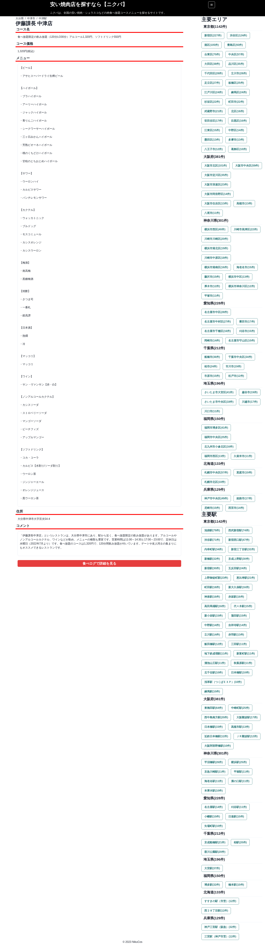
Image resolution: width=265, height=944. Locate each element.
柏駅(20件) (240, 842)
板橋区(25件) (236, 82)
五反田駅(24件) (237, 568)
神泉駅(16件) (212, 596)
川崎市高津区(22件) (245, 229)
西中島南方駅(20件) (216, 717)
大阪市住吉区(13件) (216, 203)
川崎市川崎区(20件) (216, 238)
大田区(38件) (212, 63)
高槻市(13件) (244, 203)
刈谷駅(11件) (239, 807)
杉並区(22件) (212, 101)
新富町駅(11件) (245, 653)
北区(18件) (237, 111)
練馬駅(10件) (212, 691)
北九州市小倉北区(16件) (218, 446)
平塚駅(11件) (241, 771)
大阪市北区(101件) (215, 165)
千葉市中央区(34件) (240, 357)
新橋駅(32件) (212, 558)
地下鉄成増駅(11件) (216, 653)
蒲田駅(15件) (239, 615)
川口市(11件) (212, 411)
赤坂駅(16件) (236, 596)
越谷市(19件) (249, 392)
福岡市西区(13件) (214, 456)
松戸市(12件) (236, 375)
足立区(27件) (212, 82)
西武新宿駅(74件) (238, 530)
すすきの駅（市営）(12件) (220, 901)
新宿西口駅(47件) (238, 539)
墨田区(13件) (212, 139)
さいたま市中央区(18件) (218, 401)
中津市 (31, 18)
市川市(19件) (233, 366)
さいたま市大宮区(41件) (218, 392)
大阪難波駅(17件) (246, 717)
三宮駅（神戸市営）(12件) (220, 936)
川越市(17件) (249, 401)
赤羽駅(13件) (236, 634)
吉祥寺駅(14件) (237, 625)
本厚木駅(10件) (213, 790)
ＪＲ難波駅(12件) (246, 736)
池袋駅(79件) (212, 530)
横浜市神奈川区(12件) (241, 286)
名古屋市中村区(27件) (217, 321)
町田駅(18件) (212, 587)
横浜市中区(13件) (238, 276)
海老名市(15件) (245, 267)
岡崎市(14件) (212, 340)
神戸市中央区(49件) (216, 498)
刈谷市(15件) (247, 331)
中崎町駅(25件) (240, 707)
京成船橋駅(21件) (214, 842)
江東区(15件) (212, 130)
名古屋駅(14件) (213, 807)
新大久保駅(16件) (238, 587)
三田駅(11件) (239, 644)
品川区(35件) (236, 63)
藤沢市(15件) (212, 276)
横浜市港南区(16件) (216, 267)
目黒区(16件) (239, 120)
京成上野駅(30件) (238, 558)
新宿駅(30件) (212, 568)
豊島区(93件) (235, 44)
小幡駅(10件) (212, 816)
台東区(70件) (212, 54)
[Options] (211, 4)
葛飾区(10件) (239, 149)
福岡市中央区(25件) (216, 437)
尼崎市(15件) (212, 507)
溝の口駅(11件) (240, 781)
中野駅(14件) (212, 625)
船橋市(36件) (212, 357)
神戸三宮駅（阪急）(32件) (220, 927)
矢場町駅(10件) (213, 826)
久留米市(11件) (243, 456)
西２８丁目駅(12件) (216, 910)
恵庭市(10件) (244, 472)
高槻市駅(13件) (240, 726)
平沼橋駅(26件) (213, 762)
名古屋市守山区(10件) (241, 340)
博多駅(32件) (212, 884)
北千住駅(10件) (213, 672)
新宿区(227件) (212, 35)
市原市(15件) (212, 375)
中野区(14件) (236, 130)
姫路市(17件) (244, 498)
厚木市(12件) (212, 286)
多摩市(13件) (236, 139)
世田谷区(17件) (213, 120)
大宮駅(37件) (212, 868)
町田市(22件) (236, 101)
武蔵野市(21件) (213, 111)
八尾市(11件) (212, 213)
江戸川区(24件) (213, 92)
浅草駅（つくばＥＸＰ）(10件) (223, 682)
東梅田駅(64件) (213, 707)
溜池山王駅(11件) (214, 663)
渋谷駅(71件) (212, 539)
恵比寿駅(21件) (245, 577)
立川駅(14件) (212, 634)
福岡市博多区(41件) (216, 427)
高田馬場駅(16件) (214, 606)
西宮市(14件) (236, 507)
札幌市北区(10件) (214, 482)
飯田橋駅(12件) (213, 644)
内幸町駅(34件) (213, 549)
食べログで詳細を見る (99, 563)
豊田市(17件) (247, 321)
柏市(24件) (210, 366)
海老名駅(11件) (213, 781)
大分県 (20, 18)
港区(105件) (211, 44)
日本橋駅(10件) (240, 672)
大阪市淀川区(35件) (216, 175)
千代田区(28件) (213, 73)
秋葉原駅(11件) (243, 663)
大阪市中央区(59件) (247, 165)
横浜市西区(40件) (214, 229)
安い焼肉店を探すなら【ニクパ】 (88, 4)
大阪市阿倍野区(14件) (217, 194)
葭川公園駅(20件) (214, 851)
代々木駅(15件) (243, 606)
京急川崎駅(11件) (214, 771)
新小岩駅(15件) (213, 615)
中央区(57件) (236, 54)
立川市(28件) (239, 73)
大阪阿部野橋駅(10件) (217, 745)
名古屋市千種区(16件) (217, 331)
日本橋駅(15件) (213, 726)
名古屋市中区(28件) (216, 312)
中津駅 (43, 18)
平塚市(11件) (212, 295)
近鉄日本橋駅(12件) (216, 736)
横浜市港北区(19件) (216, 248)
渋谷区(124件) (238, 35)
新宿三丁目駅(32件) (243, 549)
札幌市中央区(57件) (216, 472)
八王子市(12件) (213, 149)
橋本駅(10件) (236, 884)
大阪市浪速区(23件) (216, 184)
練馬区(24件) (239, 92)
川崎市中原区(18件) (216, 257)
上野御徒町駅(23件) (216, 577)
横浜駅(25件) (239, 762)
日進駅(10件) (236, 816)
